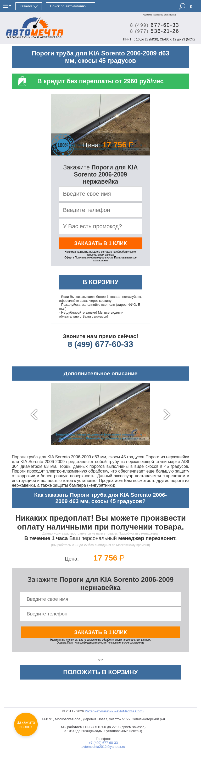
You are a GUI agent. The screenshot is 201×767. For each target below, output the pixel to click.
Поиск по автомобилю (68, 6)
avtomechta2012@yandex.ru (103, 747)
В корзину (100, 282)
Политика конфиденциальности (94, 257)
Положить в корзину (100, 672)
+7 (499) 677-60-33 (103, 743)
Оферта (69, 257)
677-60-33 (152, 25)
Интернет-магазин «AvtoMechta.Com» (114, 711)
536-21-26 (152, 31)
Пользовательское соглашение (125, 642)
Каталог (26, 6)
